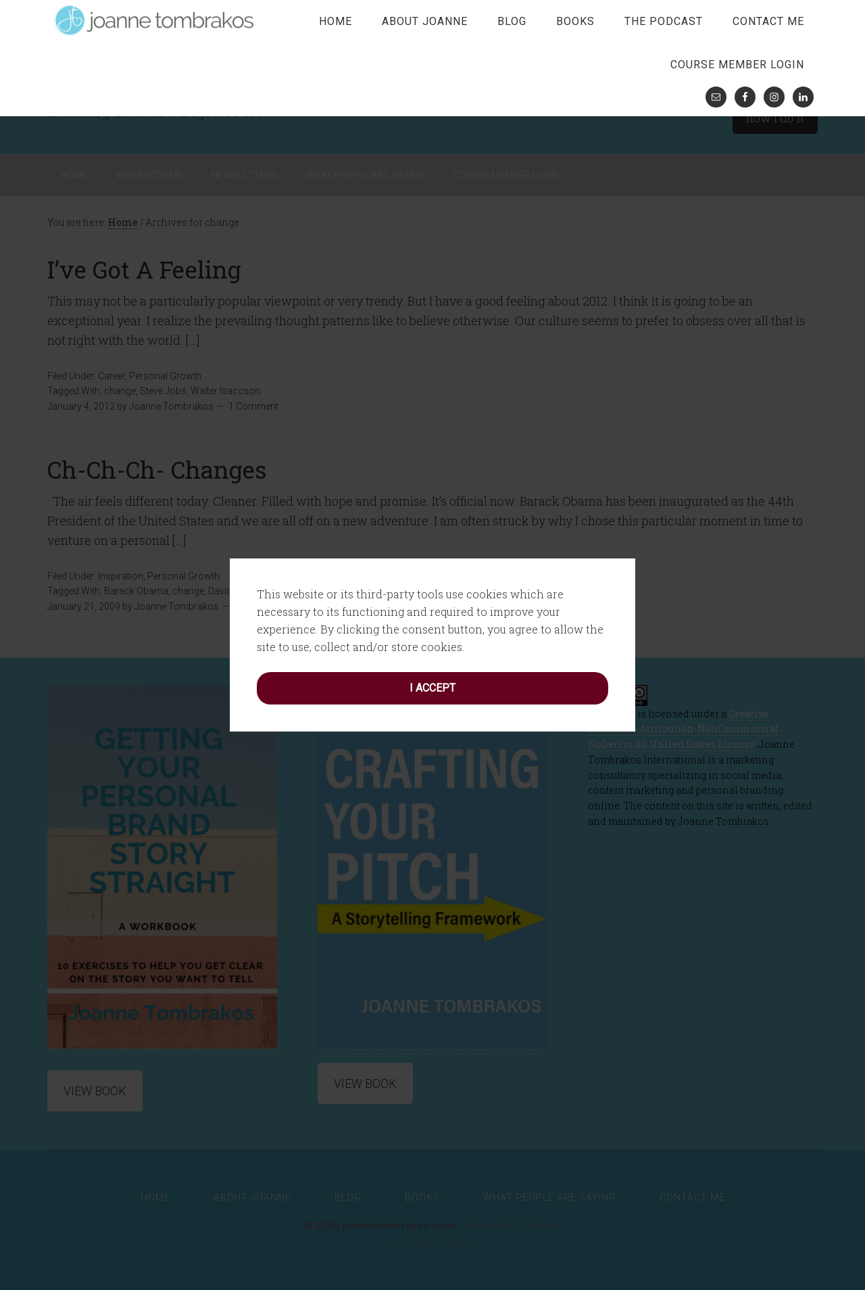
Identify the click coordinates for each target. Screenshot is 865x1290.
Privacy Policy (433, 1241)
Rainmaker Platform (512, 1225)
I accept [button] (432, 621)
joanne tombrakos (155, 20)
